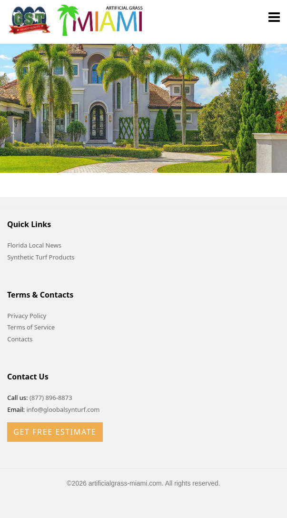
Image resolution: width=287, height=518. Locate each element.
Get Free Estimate (54, 432)
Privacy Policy (26, 315)
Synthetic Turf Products (40, 257)
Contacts (19, 339)
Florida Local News (34, 245)
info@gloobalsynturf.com (62, 409)
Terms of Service (31, 327)
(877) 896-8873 (51, 397)
